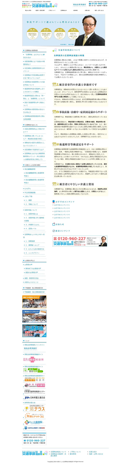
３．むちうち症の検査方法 (34, 249)
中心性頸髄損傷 (30, 192)
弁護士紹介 (87, 10)
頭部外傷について (31, 210)
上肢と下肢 (28, 196)
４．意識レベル (30, 228)
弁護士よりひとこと (31, 282)
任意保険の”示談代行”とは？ (34, 149)
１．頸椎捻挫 (30, 241)
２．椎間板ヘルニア (32, 245)
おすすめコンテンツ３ (62, 211)
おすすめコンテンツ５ (62, 218)
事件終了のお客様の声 (33, 268)
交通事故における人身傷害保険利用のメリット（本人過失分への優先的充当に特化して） (34, 156)
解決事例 (76, 10)
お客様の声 (28, 265)
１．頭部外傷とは (31, 214)
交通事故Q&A (64, 10)
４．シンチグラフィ (32, 253)
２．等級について (31, 204)
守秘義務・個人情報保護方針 (35, 292)
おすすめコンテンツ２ (62, 208)
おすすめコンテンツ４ (62, 214)
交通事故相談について (58, 452)
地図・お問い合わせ (99, 10)
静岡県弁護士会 (30, 403)
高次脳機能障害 (30, 169)
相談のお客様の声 (31, 272)
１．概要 (28, 200)
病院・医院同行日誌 (31, 278)
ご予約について (51, 10)
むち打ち (28, 188)
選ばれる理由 (28, 10)
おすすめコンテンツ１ (62, 205)
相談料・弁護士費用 (40, 10)
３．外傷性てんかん (32, 225)
